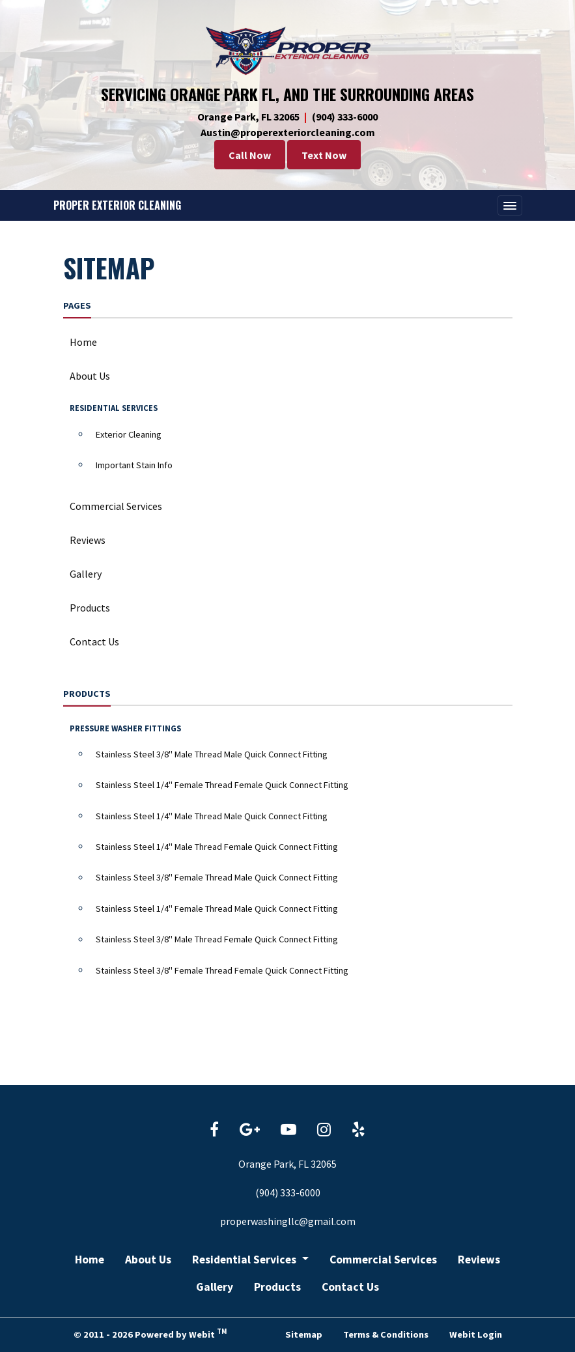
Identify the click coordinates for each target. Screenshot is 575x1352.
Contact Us (94, 641)
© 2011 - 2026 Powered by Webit (150, 1333)
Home (83, 341)
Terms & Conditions (385, 1334)
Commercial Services (116, 506)
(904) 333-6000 (345, 116)
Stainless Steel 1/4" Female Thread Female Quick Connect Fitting (222, 785)
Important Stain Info (134, 465)
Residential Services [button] (245, 1259)
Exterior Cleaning (128, 434)
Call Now (250, 155)
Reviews (87, 539)
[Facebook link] (214, 1130)
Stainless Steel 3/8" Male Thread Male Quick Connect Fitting (212, 754)
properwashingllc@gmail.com (288, 1221)
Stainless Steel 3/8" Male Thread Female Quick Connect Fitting (217, 939)
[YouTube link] (288, 1130)
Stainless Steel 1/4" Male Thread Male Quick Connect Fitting (212, 816)
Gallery (86, 573)
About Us (90, 375)
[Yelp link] (358, 1130)
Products (90, 607)
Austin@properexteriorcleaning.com (288, 132)
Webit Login (475, 1334)
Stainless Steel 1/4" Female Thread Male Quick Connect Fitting (217, 908)
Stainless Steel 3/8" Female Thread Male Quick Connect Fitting (217, 877)
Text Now (324, 155)
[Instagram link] (324, 1130)
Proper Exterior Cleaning (117, 205)
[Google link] (249, 1130)
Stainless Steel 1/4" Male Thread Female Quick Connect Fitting (217, 846)
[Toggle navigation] (510, 205)
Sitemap (303, 1334)
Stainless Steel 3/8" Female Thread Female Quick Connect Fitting (222, 970)
